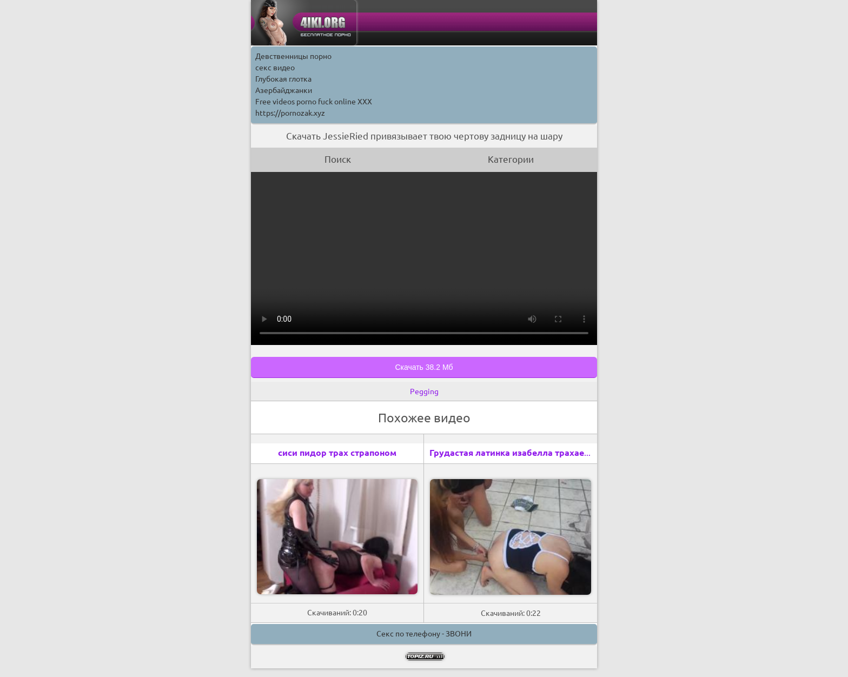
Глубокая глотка (283, 79)
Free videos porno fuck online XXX (313, 101)
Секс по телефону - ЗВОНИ (424, 633)
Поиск (337, 159)
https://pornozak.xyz (290, 113)
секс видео (275, 67)
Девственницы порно (293, 56)
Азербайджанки (283, 90)
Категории (511, 159)
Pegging (424, 391)
